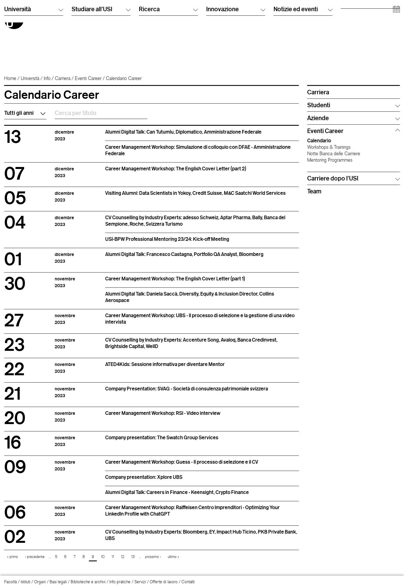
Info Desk (282, 18)
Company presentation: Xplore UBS (143, 477)
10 (103, 556)
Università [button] (33, 58)
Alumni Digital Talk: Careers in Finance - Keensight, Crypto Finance (177, 492)
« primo (12, 556)
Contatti (188, 581)
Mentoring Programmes (329, 160)
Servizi (140, 581)
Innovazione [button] (235, 58)
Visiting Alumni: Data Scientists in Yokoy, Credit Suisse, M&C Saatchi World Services (195, 193)
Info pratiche (119, 581)
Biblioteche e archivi (88, 581)
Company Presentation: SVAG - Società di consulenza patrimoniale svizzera (186, 388)
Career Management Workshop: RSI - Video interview (162, 413)
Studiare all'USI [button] (101, 58)
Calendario (319, 140)
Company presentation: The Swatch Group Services (161, 437)
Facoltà (10, 581)
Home (10, 78)
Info (47, 78)
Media (346, 35)
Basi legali (58, 581)
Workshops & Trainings (328, 147)
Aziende (348, 40)
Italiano (212, 12)
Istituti (25, 581)
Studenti (348, 18)
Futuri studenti (353, 12)
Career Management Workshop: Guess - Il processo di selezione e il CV (181, 462)
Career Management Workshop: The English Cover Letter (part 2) (175, 168)
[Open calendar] (396, 59)
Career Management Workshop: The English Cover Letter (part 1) (175, 278)
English (212, 18)
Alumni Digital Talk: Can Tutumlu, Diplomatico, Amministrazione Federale (183, 132)
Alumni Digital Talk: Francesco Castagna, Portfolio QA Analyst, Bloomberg (184, 254)
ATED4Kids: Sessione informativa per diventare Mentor (165, 364)
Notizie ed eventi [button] (303, 58)
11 (113, 556)
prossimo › (153, 556)
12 (122, 556)
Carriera (62, 78)
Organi (40, 581)
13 (133, 556)
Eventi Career (88, 78)
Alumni (346, 23)
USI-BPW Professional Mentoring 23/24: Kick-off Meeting (167, 239)
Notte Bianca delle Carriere (333, 153)
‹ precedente (35, 556)
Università (30, 78)
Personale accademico (360, 29)
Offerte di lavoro (164, 581)
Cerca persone (287, 12)
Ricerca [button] (168, 58)
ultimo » (173, 556)
